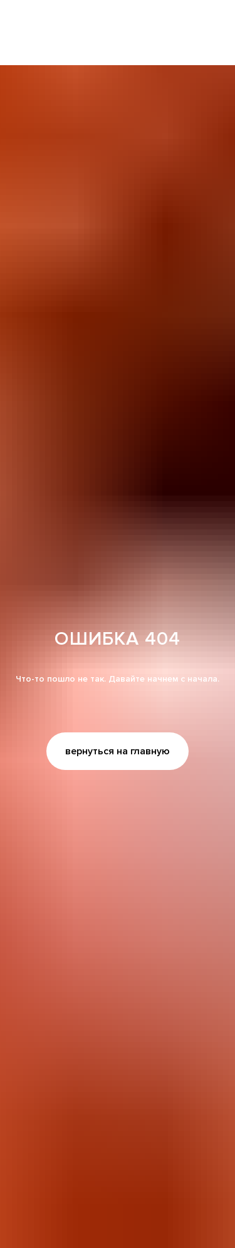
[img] (117, 33)
